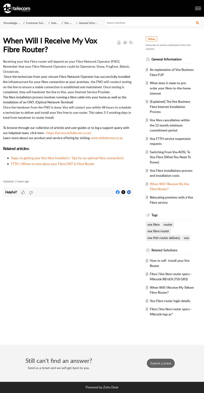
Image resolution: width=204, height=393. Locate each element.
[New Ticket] (161, 363)
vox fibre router (158, 231)
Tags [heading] (154, 215)
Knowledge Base (14, 23)
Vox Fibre (70, 23)
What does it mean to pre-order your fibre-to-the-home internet (170, 88)
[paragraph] (68, 117)
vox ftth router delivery (163, 238)
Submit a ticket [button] (160, 363)
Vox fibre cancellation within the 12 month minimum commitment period (170, 125)
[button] (197, 22)
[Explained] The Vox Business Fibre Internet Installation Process (170, 106)
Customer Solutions (38, 23)
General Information (91, 23)
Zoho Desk (110, 387)
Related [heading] (164, 250)
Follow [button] (151, 39)
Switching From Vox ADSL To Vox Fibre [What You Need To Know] (170, 157)
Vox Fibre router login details (170, 301)
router (168, 224)
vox (186, 238)
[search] (153, 23)
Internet (56, 23)
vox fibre (153, 224)
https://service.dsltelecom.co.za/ (68, 133)
